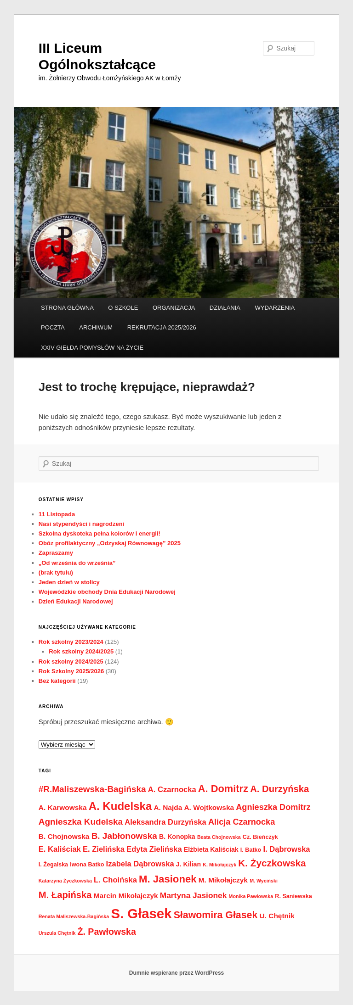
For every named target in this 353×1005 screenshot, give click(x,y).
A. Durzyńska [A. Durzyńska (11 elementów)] (279, 789)
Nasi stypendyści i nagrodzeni (81, 523)
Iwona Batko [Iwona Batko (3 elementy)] (87, 864)
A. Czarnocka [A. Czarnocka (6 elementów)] (172, 789)
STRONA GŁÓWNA (67, 307)
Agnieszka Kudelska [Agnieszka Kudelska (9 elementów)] (81, 821)
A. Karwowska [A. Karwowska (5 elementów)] (63, 807)
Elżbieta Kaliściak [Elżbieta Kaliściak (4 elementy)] (211, 849)
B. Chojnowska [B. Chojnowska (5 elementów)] (64, 836)
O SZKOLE (123, 307)
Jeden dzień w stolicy (69, 582)
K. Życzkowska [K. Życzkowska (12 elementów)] (272, 863)
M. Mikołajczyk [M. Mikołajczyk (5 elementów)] (223, 880)
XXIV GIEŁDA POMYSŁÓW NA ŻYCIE (92, 347)
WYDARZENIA (275, 307)
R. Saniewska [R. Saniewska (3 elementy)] (293, 896)
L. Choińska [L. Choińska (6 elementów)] (115, 880)
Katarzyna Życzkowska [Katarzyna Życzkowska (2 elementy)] (65, 880)
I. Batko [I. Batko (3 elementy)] (250, 850)
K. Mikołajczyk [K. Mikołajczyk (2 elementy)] (219, 864)
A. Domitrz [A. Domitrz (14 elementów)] (223, 788)
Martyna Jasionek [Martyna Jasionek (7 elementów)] (193, 895)
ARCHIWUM (96, 327)
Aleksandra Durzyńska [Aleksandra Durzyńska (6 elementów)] (165, 822)
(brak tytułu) (56, 572)
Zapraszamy (56, 552)
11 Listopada (57, 514)
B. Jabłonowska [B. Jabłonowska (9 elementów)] (124, 836)
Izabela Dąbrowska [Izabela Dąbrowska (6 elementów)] (140, 864)
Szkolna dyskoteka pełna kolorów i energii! (99, 533)
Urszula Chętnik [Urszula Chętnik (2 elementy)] (57, 933)
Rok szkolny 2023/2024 (71, 641)
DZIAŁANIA (225, 307)
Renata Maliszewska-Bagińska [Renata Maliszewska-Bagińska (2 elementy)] (74, 916)
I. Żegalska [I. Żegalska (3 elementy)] (53, 864)
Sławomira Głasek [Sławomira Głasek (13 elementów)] (216, 915)
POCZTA (53, 327)
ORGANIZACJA (174, 307)
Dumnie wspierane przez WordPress (176, 973)
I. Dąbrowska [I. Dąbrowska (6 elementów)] (286, 849)
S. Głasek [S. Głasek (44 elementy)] (141, 913)
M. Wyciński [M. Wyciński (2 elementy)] (264, 880)
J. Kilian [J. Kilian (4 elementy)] (188, 864)
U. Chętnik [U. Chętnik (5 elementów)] (277, 916)
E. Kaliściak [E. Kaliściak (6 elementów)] (60, 849)
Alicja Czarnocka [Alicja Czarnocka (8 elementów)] (241, 821)
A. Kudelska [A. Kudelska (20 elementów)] (120, 806)
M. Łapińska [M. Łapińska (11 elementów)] (65, 895)
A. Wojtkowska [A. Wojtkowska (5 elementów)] (209, 807)
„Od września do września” (77, 562)
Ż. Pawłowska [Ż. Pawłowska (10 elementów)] (107, 932)
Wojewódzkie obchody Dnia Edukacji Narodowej (107, 591)
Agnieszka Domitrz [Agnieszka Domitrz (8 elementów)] (273, 807)
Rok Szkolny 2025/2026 (71, 671)
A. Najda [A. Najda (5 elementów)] (168, 807)
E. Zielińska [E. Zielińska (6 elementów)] (104, 849)
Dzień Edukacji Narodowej (76, 601)
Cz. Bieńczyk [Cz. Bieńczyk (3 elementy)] (260, 837)
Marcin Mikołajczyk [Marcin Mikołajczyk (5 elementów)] (126, 895)
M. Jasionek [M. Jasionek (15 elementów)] (168, 879)
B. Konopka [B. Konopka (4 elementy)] (177, 836)
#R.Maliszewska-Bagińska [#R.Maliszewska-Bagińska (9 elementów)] (92, 789)
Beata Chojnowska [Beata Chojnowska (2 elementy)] (219, 837)
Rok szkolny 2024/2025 (81, 651)
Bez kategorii (57, 680)
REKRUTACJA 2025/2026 (161, 327)
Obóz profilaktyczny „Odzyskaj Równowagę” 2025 (110, 543)
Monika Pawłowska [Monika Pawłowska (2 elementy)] (251, 896)
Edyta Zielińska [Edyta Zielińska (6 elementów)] (154, 849)
